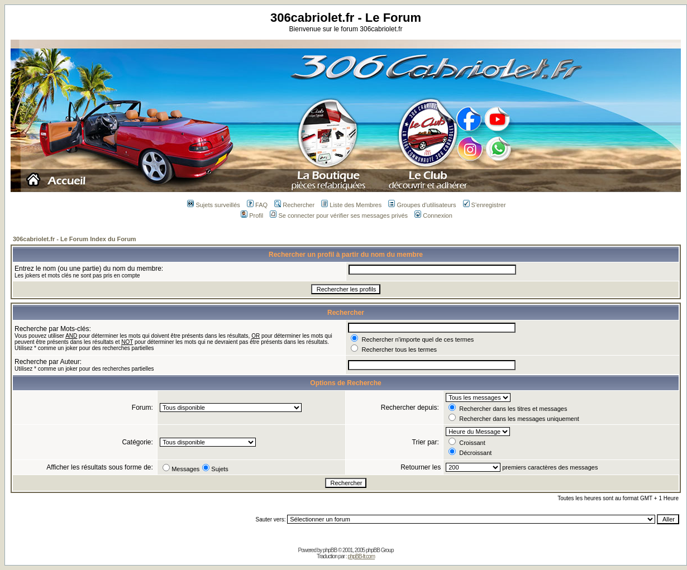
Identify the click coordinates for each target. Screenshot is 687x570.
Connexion (433, 215)
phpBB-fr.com (361, 556)
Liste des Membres (351, 205)
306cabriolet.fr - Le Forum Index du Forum (74, 239)
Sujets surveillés (213, 205)
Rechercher (294, 205)
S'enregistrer (484, 205)
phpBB (330, 550)
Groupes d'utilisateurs (422, 205)
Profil (252, 215)
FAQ (257, 205)
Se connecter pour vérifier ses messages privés (339, 215)
